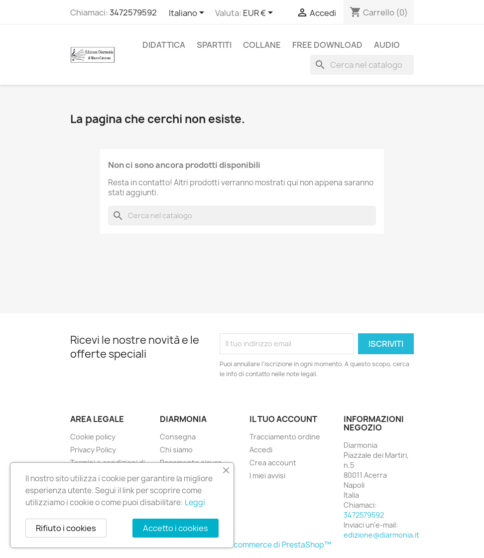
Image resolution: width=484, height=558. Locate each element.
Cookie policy (93, 436)
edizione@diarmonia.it (381, 535)
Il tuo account (283, 419)
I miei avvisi (267, 475)
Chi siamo (176, 449)
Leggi (195, 502)
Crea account (272, 462)
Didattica (163, 44)
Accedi (260, 449)
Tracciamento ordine (284, 436)
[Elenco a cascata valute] (259, 13)
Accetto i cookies (175, 528)
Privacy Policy (93, 449)
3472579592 (133, 12)
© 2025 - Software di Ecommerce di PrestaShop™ (242, 545)
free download (327, 44)
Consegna (178, 436)
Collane (262, 44)
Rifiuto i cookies (66, 528)
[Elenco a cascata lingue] (188, 13)
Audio (387, 44)
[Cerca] (362, 65)
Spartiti (214, 44)
